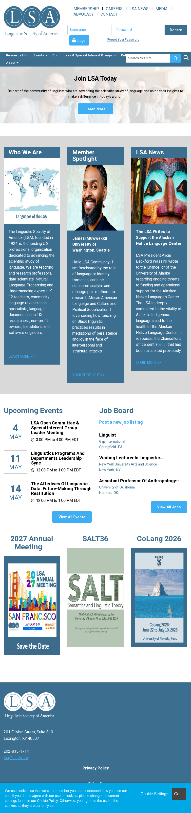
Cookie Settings (154, 794)
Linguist (108, 435)
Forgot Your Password (123, 39)
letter (163, 344)
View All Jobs (169, 507)
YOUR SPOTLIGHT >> (88, 375)
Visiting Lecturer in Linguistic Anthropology (129, 458)
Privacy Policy (95, 768)
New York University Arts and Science (128, 464)
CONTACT (108, 14)
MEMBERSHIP (86, 9)
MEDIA (161, 9)
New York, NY (110, 470)
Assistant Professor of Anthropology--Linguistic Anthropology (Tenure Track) (140, 481)
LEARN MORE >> (21, 356)
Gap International (112, 441)
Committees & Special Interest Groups (84, 55)
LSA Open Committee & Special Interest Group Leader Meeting (55, 428)
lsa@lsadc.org (16, 758)
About (12, 62)
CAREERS (114, 9)
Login (81, 40)
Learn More (95, 109)
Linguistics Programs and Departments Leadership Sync (58, 458)
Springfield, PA (111, 447)
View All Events (71, 517)
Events (40, 55)
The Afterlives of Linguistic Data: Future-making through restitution (61, 489)
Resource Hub (17, 55)
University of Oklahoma (117, 487)
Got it (179, 794)
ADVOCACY (84, 14)
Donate (176, 30)
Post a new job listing (121, 422)
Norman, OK (109, 492)
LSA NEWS (139, 9)
